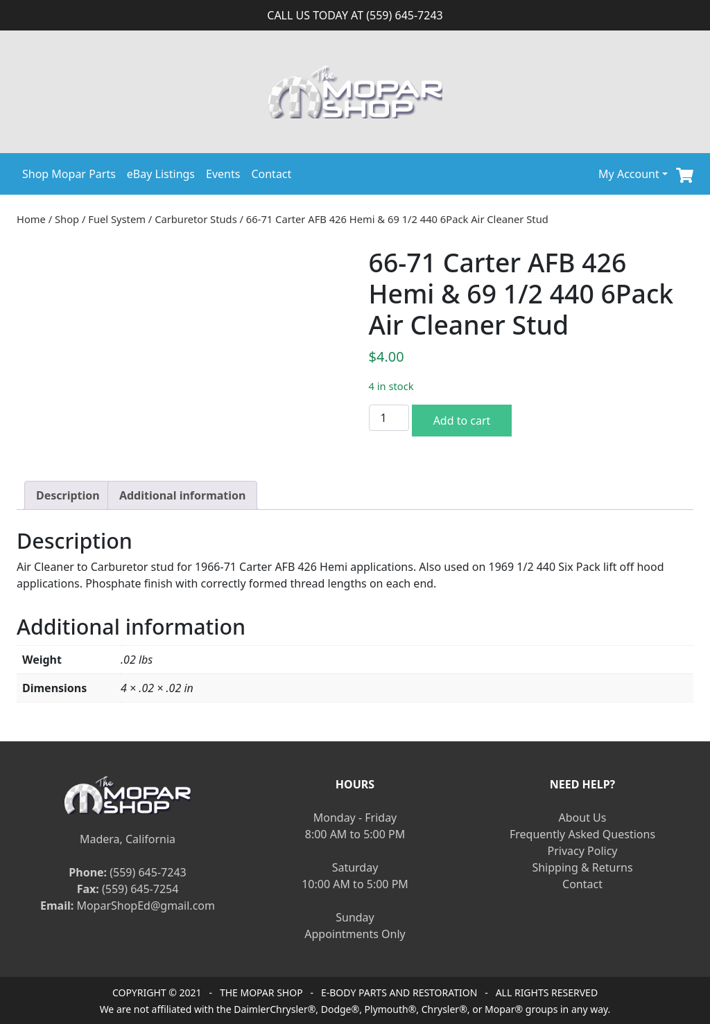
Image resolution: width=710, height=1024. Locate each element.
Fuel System (117, 219)
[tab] (68, 495)
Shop (67, 219)
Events (223, 174)
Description (68, 495)
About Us (583, 817)
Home (31, 219)
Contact (271, 174)
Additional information (182, 495)
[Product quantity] (389, 418)
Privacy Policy (583, 850)
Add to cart (462, 420)
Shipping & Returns (582, 867)
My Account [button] (628, 174)
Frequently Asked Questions (582, 834)
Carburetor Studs (196, 219)
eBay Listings (161, 174)
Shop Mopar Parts (69, 174)
